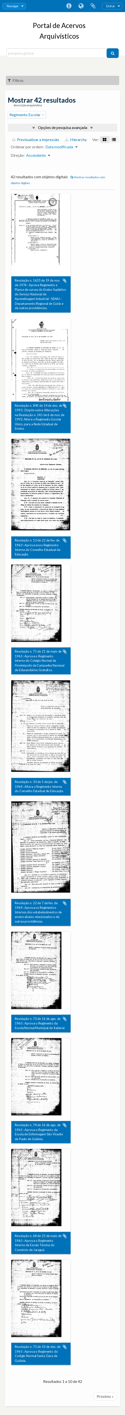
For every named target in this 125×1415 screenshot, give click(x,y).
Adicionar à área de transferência (64, 280)
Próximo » (105, 1396)
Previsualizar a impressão (35, 139)
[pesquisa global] (57, 53)
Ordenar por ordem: (27, 146)
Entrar (110, 6)
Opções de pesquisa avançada (62, 127)
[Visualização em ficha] (104, 139)
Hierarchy (76, 139)
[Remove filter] (43, 114)
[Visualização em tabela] (114, 139)
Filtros (15, 80)
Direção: (18, 155)
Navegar (13, 6)
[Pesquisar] (113, 53)
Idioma (81, 6)
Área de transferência (93, 6)
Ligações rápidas (69, 6)
